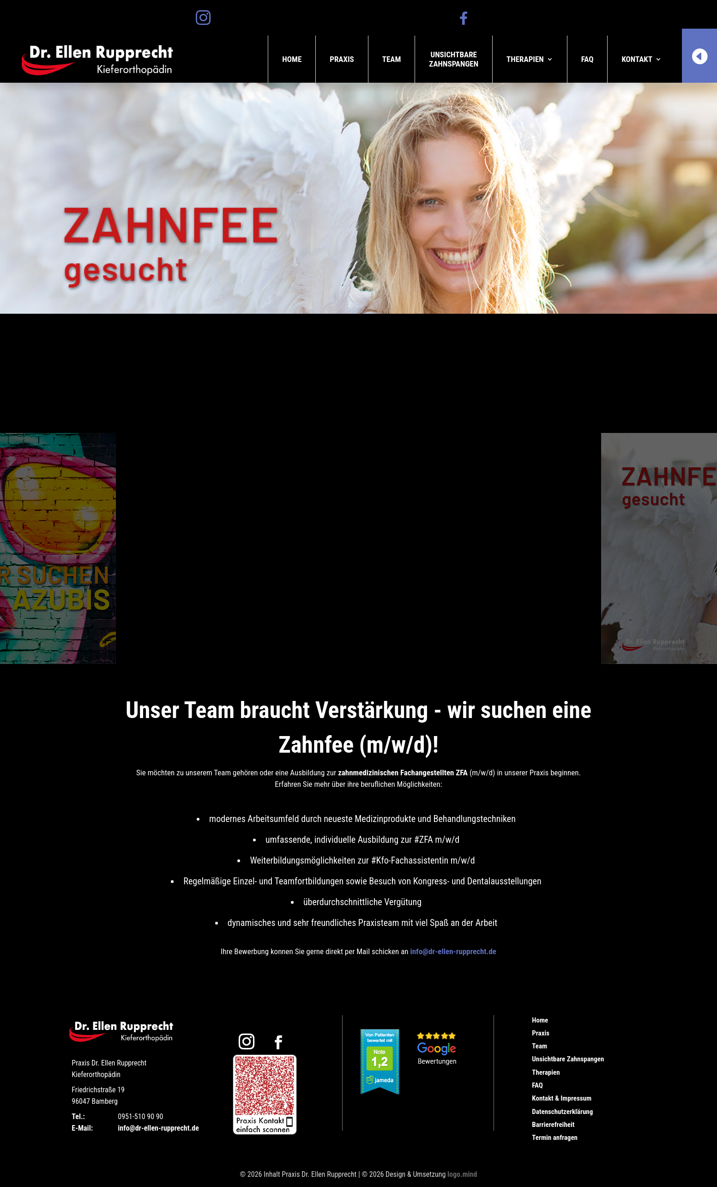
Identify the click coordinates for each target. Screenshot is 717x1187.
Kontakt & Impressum (561, 1098)
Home (291, 59)
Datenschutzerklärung (562, 1112)
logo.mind (462, 1174)
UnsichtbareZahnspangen (453, 59)
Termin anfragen (555, 1137)
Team (391, 59)
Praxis (342, 59)
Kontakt (636, 59)
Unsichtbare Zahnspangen (568, 1059)
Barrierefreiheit (553, 1124)
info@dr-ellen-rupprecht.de (453, 951)
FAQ (587, 59)
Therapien (525, 59)
